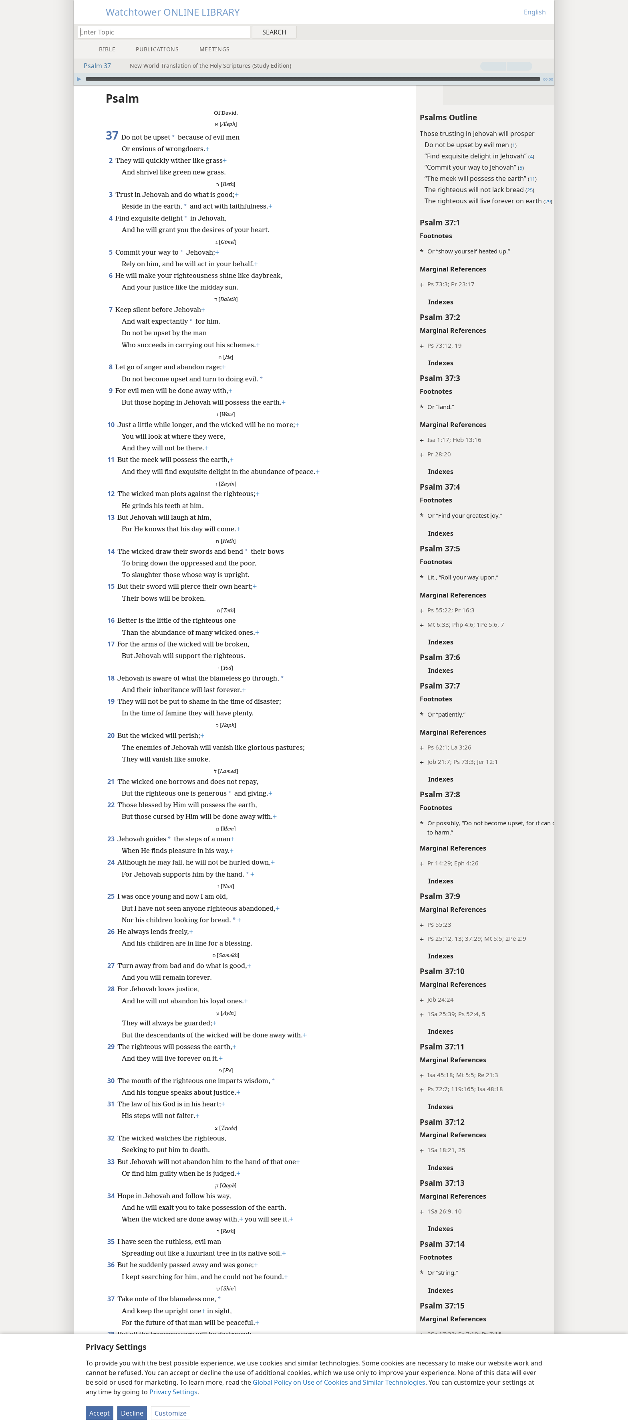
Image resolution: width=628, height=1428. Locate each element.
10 (111, 424)
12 (111, 493)
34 (111, 1195)
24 (111, 862)
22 (111, 804)
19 (111, 701)
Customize (171, 1413)
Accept (99, 1413)
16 (111, 620)
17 (111, 644)
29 (111, 1046)
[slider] (313, 79)
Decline (132, 1413)
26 (111, 931)
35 (111, 1241)
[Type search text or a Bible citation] (160, 32)
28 (111, 988)
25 (111, 896)
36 (111, 1264)
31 (111, 1104)
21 (111, 781)
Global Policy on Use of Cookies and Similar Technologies (339, 1382)
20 (111, 735)
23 (111, 839)
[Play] (79, 79)
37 (111, 1298)
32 (111, 1138)
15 (111, 586)
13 (111, 517)
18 (111, 678)
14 (111, 551)
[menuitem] (545, 31)
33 (111, 1161)
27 (111, 965)
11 (111, 459)
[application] (314, 79)
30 (111, 1080)
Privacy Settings (173, 1391)
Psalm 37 (93, 65)
